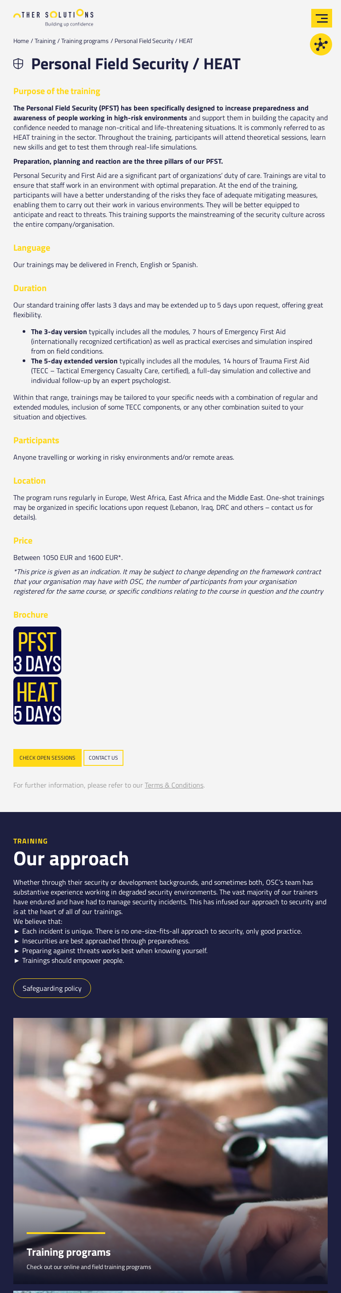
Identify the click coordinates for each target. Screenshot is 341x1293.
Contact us (103, 757)
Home (21, 40)
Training (45, 40)
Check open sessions (47, 757)
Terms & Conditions (174, 785)
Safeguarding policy (52, 988)
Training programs (85, 40)
